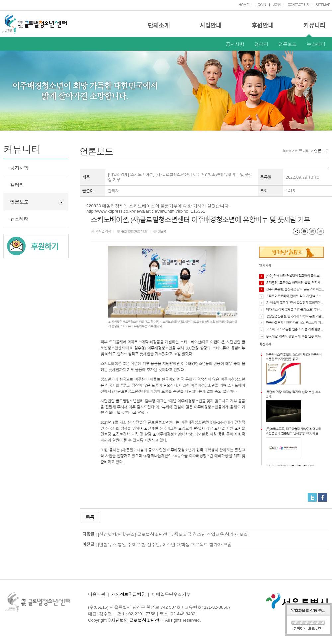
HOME (244, 5)
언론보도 (287, 43)
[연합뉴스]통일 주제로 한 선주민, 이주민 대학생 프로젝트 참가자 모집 (165, 544)
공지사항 (235, 43)
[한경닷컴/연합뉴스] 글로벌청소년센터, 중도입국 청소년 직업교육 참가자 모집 (173, 534)
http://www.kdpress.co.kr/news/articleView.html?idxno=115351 (145, 211)
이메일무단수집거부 (171, 594)
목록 (90, 517)
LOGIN (261, 5)
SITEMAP (323, 5)
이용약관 (96, 594)
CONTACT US (298, 5)
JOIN (277, 5)
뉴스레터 (316, 43)
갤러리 (261, 43)
